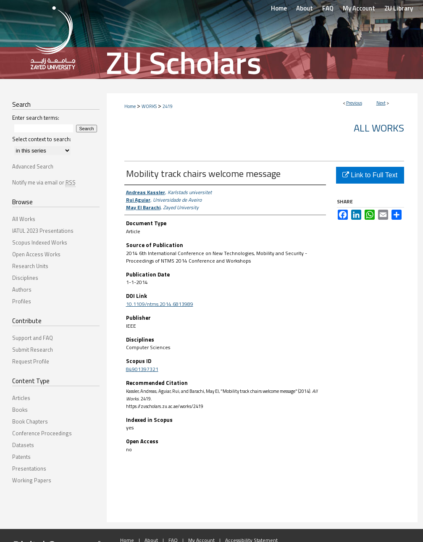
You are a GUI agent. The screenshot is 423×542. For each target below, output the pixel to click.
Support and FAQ (32, 338)
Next (381, 103)
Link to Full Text (369, 175)
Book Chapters (30, 421)
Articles (21, 398)
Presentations (29, 468)
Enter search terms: (35, 117)
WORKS (149, 106)
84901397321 (142, 369)
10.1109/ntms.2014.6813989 (159, 304)
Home (130, 106)
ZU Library (398, 8)
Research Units (30, 266)
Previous (354, 103)
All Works (379, 127)
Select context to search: (41, 139)
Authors (22, 289)
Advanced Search (32, 166)
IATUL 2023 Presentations (43, 230)
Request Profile (30, 361)
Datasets (23, 445)
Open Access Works (36, 254)
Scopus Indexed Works (39, 242)
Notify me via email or (44, 182)
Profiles (21, 301)
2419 (168, 106)
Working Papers (31, 480)
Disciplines (25, 278)
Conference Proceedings (42, 433)
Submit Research (32, 349)
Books (20, 409)
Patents (21, 457)
